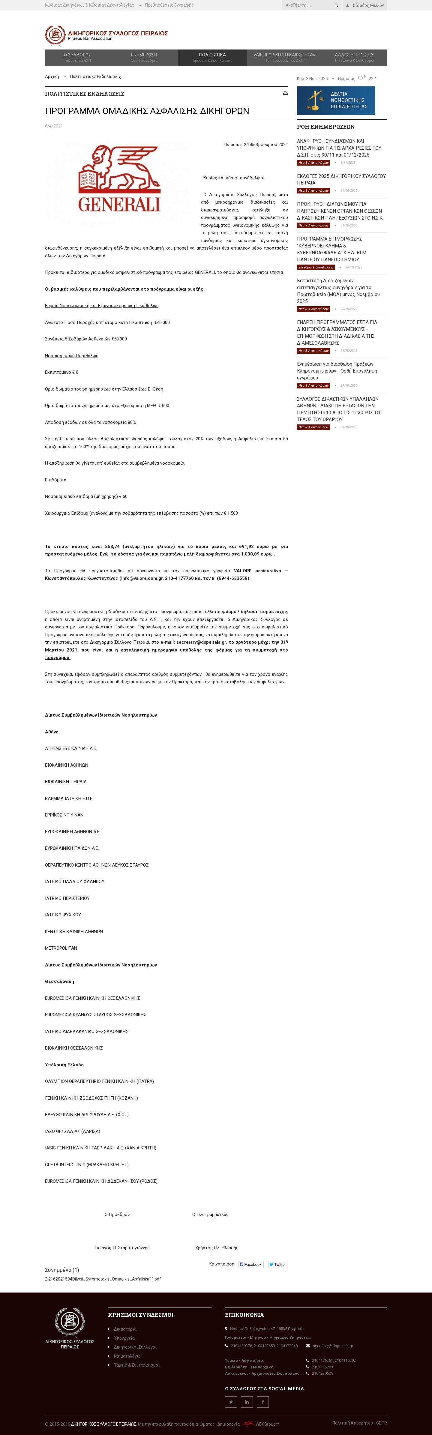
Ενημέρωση (144, 58)
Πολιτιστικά (212, 58)
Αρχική (52, 76)
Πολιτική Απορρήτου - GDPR (359, 1423)
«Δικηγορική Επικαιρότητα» (284, 58)
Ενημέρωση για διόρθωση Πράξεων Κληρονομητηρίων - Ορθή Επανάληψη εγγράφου (337, 371)
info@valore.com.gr (142, 578)
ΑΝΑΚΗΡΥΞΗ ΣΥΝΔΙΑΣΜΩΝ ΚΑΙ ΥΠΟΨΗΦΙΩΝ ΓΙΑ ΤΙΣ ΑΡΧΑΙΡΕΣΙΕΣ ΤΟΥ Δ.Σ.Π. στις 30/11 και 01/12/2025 (339, 148)
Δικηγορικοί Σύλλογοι (132, 1347)
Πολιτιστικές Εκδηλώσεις (95, 76)
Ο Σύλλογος (77, 58)
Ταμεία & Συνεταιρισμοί (134, 1365)
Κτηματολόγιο (124, 1356)
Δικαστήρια (122, 1329)
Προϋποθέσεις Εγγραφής (169, 5)
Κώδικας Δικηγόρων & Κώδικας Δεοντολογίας (89, 5)
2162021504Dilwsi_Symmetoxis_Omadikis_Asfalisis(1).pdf (104, 1279)
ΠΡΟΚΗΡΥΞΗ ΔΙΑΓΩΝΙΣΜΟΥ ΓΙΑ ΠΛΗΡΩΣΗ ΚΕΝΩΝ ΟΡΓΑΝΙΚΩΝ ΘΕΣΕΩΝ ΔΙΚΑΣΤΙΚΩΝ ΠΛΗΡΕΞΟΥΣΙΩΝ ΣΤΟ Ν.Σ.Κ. (340, 211)
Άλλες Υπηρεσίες (354, 58)
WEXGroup (258, 1424)
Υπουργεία (121, 1338)
